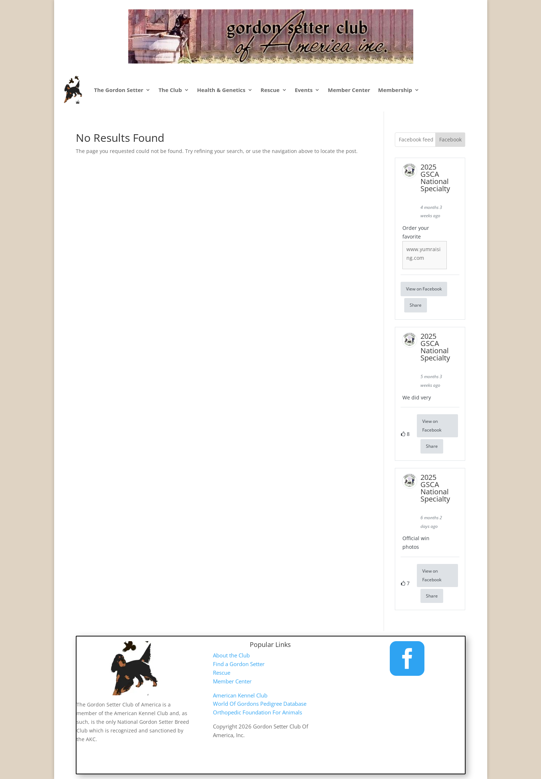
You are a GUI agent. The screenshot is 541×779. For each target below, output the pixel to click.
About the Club (231, 655)
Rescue (270, 89)
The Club (170, 89)
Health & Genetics (221, 89)
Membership (395, 89)
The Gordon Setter (119, 89)
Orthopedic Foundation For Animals (257, 712)
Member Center (349, 89)
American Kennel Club (240, 695)
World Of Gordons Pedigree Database (259, 703)
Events (304, 89)
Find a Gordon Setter (239, 664)
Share (416, 305)
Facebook (450, 139)
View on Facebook (424, 289)
